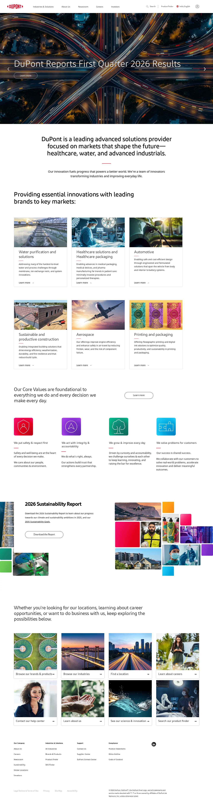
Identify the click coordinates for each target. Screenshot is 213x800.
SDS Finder (50, 765)
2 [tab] (103, 120)
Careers (99, 7)
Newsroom (83, 7)
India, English (185, 7)
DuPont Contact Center (87, 759)
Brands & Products (53, 754)
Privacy (46, 791)
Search (150, 7)
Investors (115, 7)
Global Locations (21, 770)
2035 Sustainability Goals (37, 521)
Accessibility (72, 791)
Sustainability (19, 765)
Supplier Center (83, 754)
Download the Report (44, 534)
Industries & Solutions (43, 7)
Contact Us (81, 749)
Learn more (25, 75)
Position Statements (117, 749)
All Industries (51, 749)
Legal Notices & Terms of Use (26, 791)
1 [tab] (100, 120)
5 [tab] (112, 120)
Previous (8, 68)
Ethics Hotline (114, 754)
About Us (66, 7)
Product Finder (167, 7)
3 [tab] (106, 120)
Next (204, 68)
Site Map (58, 791)
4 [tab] (109, 120)
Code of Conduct (116, 759)
